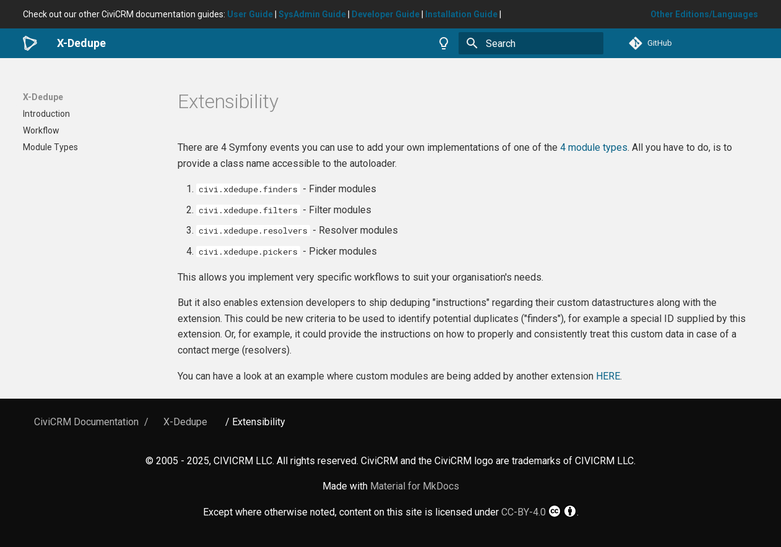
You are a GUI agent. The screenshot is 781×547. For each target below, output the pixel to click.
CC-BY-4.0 (539, 511)
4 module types (594, 147)
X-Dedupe (43, 97)
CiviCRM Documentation (86, 422)
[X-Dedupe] (30, 43)
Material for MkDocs (414, 486)
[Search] (531, 43)
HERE (608, 376)
